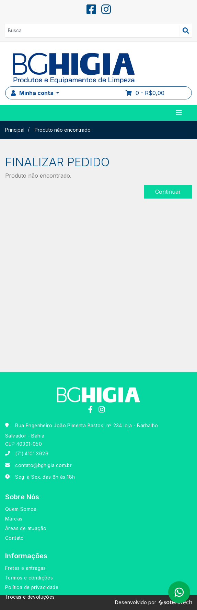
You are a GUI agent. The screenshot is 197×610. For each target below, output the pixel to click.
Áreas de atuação (25, 528)
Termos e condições (29, 578)
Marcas (13, 519)
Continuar (168, 191)
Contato (14, 538)
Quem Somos (20, 509)
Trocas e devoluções (30, 597)
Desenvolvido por (153, 602)
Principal (14, 130)
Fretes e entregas (25, 568)
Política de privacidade (31, 587)
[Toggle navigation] (178, 113)
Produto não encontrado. (63, 130)
